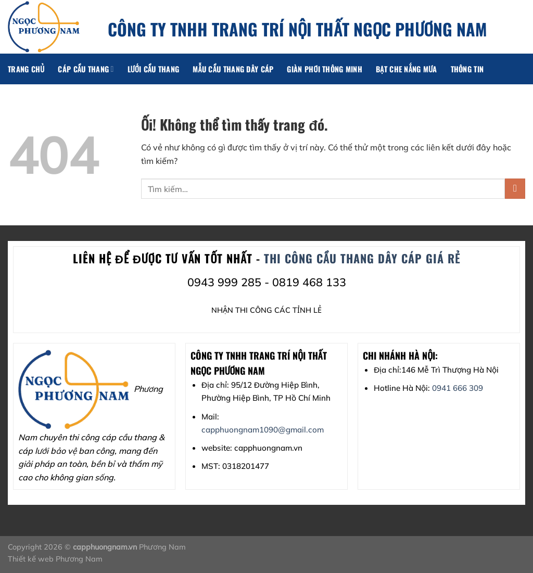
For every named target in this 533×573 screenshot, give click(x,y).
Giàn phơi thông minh (324, 68)
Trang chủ (26, 68)
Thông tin (467, 68)
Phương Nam (79, 559)
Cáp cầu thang (85, 68)
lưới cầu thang (154, 68)
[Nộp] (515, 189)
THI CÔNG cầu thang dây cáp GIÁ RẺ (362, 258)
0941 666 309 (457, 388)
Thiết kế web (32, 559)
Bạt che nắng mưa (406, 68)
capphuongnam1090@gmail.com (262, 430)
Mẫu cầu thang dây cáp (233, 68)
